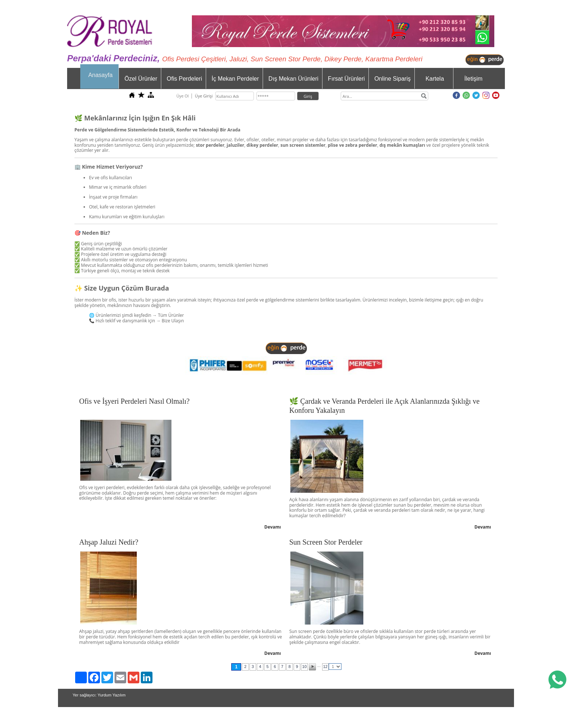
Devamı (272, 527)
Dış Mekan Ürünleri (293, 79)
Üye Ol (182, 96)
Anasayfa (100, 75)
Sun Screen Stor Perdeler (326, 542)
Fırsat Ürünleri (346, 79)
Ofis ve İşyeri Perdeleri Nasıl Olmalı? (134, 401)
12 (325, 666)
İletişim (473, 79)
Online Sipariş (392, 79)
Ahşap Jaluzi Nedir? (108, 542)
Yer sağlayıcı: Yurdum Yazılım (99, 695)
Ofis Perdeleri (184, 79)
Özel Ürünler (140, 79)
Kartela (434, 79)
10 (304, 666)
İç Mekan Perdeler (235, 79)
